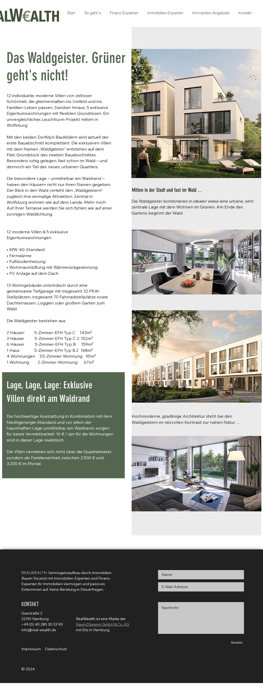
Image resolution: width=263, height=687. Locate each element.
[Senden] (236, 642)
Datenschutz (56, 649)
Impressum (31, 649)
